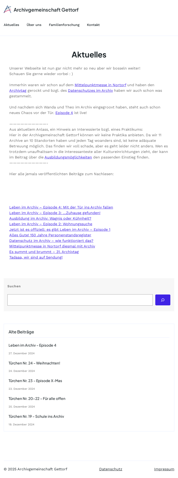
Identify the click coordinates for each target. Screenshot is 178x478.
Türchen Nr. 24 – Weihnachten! (34, 363)
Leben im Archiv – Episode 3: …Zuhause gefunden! (54, 213)
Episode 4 (64, 113)
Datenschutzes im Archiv (90, 90)
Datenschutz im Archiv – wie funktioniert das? (51, 240)
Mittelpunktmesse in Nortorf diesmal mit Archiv (52, 246)
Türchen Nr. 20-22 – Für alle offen (37, 398)
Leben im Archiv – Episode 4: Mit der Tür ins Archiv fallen (61, 207)
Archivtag (17, 90)
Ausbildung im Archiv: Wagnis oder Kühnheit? (50, 218)
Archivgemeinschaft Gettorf (46, 10)
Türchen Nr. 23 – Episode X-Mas (35, 381)
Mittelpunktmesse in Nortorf (100, 85)
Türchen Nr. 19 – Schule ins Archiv (36, 416)
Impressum (164, 469)
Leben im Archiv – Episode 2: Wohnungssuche (50, 224)
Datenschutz (110, 469)
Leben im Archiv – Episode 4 (32, 345)
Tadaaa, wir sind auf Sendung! (36, 257)
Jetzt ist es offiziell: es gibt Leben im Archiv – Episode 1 (59, 229)
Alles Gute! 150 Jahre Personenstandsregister (50, 235)
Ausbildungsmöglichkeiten (68, 157)
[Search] (163, 300)
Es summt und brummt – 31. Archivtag (44, 252)
